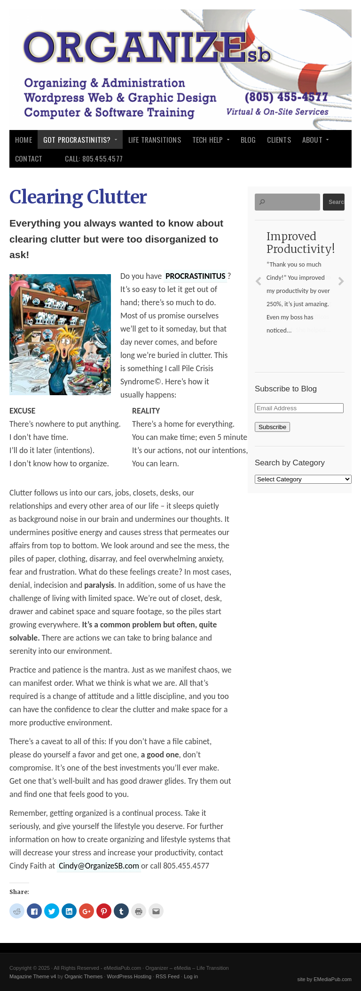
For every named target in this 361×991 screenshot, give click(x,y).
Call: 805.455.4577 (94, 158)
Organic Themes (83, 976)
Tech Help (208, 141)
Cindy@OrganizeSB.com (99, 866)
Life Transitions (154, 139)
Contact (28, 158)
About (313, 141)
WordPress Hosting (129, 976)
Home (23, 139)
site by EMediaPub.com (324, 979)
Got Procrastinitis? (78, 141)
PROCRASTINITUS (195, 276)
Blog (248, 139)
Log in (191, 976)
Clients (278, 139)
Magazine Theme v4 (32, 976)
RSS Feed (168, 976)
